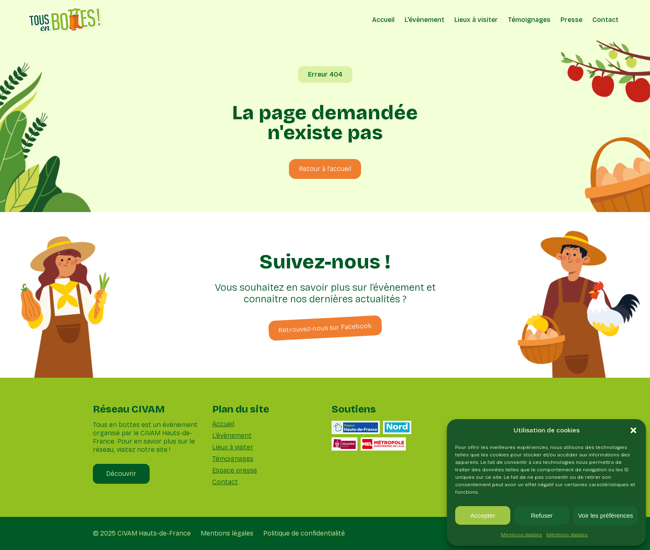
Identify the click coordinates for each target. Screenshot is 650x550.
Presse (571, 20)
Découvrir (121, 474)
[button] (633, 430)
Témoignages (529, 20)
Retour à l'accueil (325, 169)
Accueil (383, 20)
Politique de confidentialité (304, 533)
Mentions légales (521, 535)
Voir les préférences (605, 515)
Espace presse (234, 470)
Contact (605, 20)
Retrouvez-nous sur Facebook (325, 327)
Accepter (483, 515)
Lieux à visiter (476, 20)
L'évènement (424, 20)
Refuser (542, 515)
